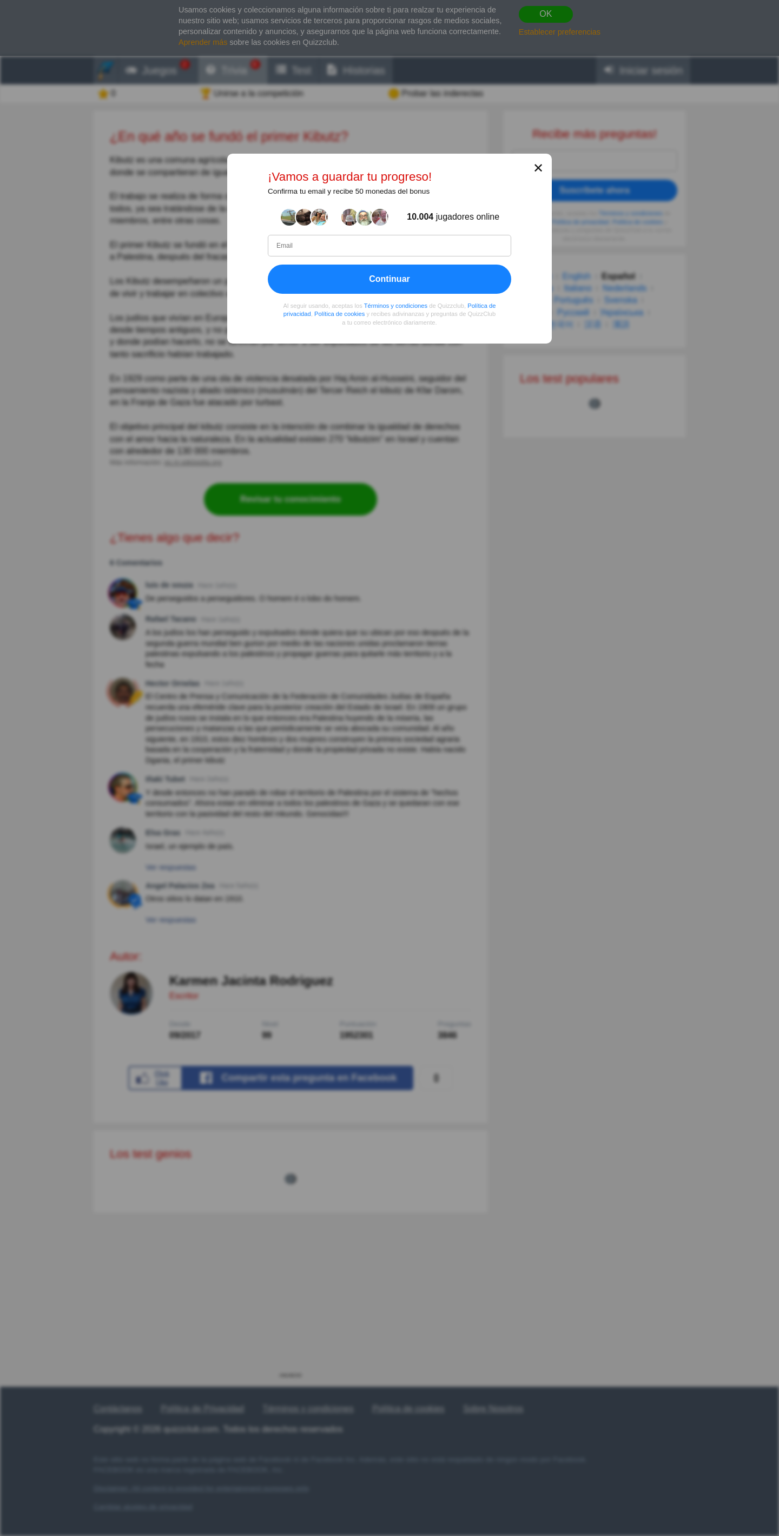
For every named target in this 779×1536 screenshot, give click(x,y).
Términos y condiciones (396, 305)
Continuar (389, 279)
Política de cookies (339, 314)
